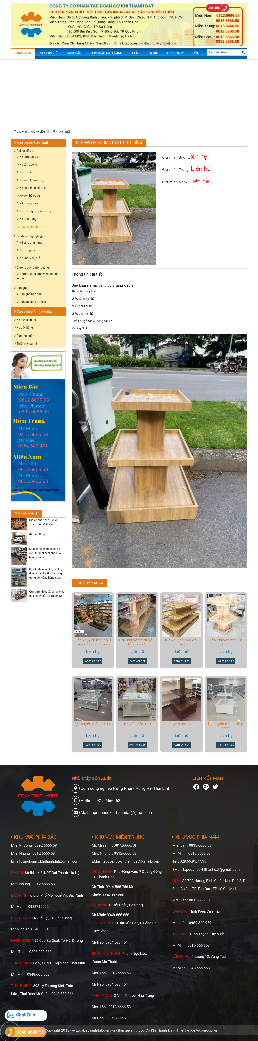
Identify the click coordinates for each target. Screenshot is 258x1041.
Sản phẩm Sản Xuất (31, 142)
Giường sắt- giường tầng (31, 267)
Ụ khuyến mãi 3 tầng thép (225, 726)
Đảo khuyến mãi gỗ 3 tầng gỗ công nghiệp (93, 642)
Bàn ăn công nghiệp (31, 302)
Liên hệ (197, 53)
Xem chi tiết (93, 661)
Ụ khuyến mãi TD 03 (92, 723)
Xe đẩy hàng (23, 327)
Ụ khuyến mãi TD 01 (181, 723)
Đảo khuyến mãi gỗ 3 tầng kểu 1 (137, 642)
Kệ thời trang (26, 219)
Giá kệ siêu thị (40, 131)
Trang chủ (23, 53)
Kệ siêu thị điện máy (31, 188)
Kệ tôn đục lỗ (27, 164)
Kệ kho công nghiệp (28, 236)
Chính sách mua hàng (106, 53)
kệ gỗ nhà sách (28, 196)
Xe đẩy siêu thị (25, 320)
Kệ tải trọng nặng (29, 242)
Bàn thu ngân (24, 336)
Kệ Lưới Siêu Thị (29, 157)
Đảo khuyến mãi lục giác (226, 642)
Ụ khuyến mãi (61, 131)
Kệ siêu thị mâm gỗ (31, 180)
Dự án (135, 53)
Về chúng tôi (49, 53)
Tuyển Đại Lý (175, 53)
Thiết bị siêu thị (25, 343)
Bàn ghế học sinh (30, 294)
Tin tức (153, 53)
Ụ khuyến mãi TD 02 (137, 723)
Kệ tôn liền (25, 172)
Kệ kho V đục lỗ (28, 258)
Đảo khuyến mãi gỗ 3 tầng (181, 642)
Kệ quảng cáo (27, 203)
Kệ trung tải (26, 250)
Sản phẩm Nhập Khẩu (33, 311)
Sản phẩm (74, 53)
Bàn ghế (20, 288)
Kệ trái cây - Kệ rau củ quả (35, 211)
